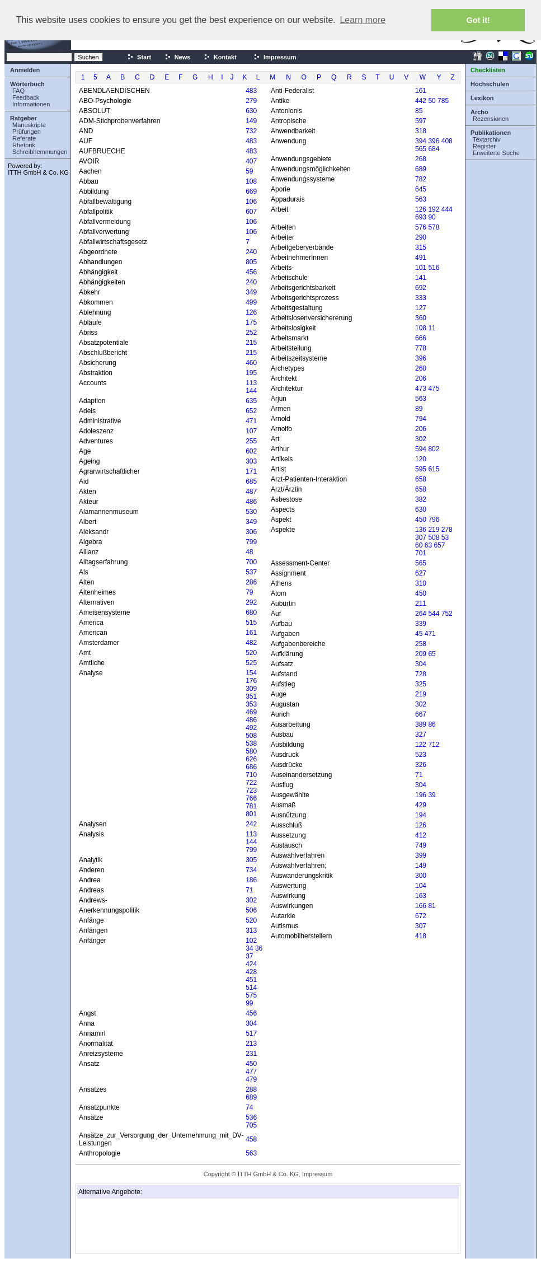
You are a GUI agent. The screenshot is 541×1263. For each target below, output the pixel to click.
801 (251, 814)
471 (251, 421)
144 (251, 391)
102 (251, 940)
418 (420, 936)
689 (251, 1097)
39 (431, 795)
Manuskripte (29, 124)
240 (251, 252)
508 (251, 736)
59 (249, 171)
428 (251, 972)
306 (251, 532)
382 (420, 499)
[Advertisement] (134, 1226)
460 (251, 363)
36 (258, 948)
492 (251, 728)
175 (251, 322)
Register (484, 146)
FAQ (18, 90)
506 (251, 910)
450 (251, 1064)
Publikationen (491, 132)
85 (418, 111)
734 (251, 870)
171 (251, 471)
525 (251, 663)
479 (251, 1079)
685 (251, 481)
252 (251, 332)
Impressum (275, 57)
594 (420, 449)
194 (420, 815)
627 (420, 573)
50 (431, 101)
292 (251, 602)
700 (251, 562)
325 (420, 684)
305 (251, 860)
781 (251, 806)
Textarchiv (487, 139)
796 (433, 519)
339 (420, 624)
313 (251, 930)
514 (251, 987)
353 (251, 704)
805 (251, 262)
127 (420, 308)
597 (420, 121)
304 (251, 1023)
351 (251, 696)
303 (251, 461)
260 (420, 368)
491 (420, 257)
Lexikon (482, 98)
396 (433, 141)
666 (420, 338)
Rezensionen (491, 118)
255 (251, 441)
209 (420, 654)
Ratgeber (23, 118)
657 (439, 545)
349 (251, 292)
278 (447, 530)
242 (251, 824)
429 (420, 805)
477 (251, 1071)
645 (420, 189)
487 (251, 491)
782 (420, 179)
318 (420, 131)
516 (433, 268)
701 (420, 553)
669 (251, 191)
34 (249, 948)
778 (420, 348)
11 (431, 328)
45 (418, 634)
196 (420, 795)
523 (420, 755)
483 (251, 91)
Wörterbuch (27, 84)
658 (420, 479)
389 (420, 724)
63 (428, 545)
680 (251, 612)
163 (420, 896)
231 (251, 1054)
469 (251, 712)
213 (251, 1043)
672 (420, 916)
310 (420, 583)
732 (251, 131)
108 (251, 181)
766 (251, 798)
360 (420, 318)
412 (420, 835)
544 (433, 614)
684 (433, 149)
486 (251, 502)
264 (420, 614)
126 (251, 312)
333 (420, 298)
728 (420, 674)
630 (251, 111)
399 (420, 855)
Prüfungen (26, 131)
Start (139, 57)
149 (251, 121)
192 (433, 209)
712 (433, 745)
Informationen (31, 104)
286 (251, 582)
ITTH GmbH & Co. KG (38, 172)
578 (433, 227)
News (177, 57)
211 (420, 603)
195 (251, 373)
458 (251, 1139)
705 (251, 1125)
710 (251, 775)
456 (251, 272)
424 (251, 964)
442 (420, 101)
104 (420, 886)
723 (251, 790)
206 (420, 378)
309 (251, 689)
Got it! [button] (478, 20)
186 (251, 880)
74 (249, 1107)
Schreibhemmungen (39, 151)
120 (420, 459)
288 (251, 1089)
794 (420, 419)
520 (251, 653)
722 (251, 783)
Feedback (25, 97)
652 (251, 411)
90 (431, 217)
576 (420, 227)
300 (420, 876)
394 (420, 141)
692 (420, 288)
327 (420, 734)
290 (420, 237)
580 (251, 751)
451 (251, 980)
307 (420, 537)
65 (431, 654)
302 (251, 900)
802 (433, 449)
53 (445, 537)
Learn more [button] (362, 20)
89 (418, 409)
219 (433, 530)
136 (420, 530)
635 (251, 401)
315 (420, 247)
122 (420, 745)
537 (251, 572)
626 (251, 759)
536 (251, 1117)
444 (447, 209)
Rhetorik (23, 145)
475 (433, 388)
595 (420, 469)
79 (249, 592)
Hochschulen (490, 84)
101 (420, 268)
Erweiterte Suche (496, 152)
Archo (479, 112)
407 (251, 161)
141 (420, 278)
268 (420, 159)
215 (251, 343)
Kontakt (220, 57)
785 (443, 101)
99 (249, 1003)
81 (431, 906)
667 (420, 714)
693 (420, 217)
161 (251, 633)
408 (447, 141)
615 (433, 469)
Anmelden (25, 70)
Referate (24, 138)
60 (418, 545)
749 (420, 845)
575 (251, 995)
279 (251, 101)
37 (249, 956)
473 (420, 388)
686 (251, 767)
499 (251, 302)
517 (251, 1033)
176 (251, 681)
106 (251, 201)
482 (251, 643)
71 (249, 890)
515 (251, 622)
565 (420, 149)
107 (251, 431)
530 (251, 512)
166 (420, 906)
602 (251, 451)
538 (251, 743)
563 (251, 1153)
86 (431, 724)
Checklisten (488, 70)
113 (251, 383)
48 (249, 552)
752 (447, 614)
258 (420, 644)
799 (251, 542)
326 (420, 765)
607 (251, 212)
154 (251, 673)
